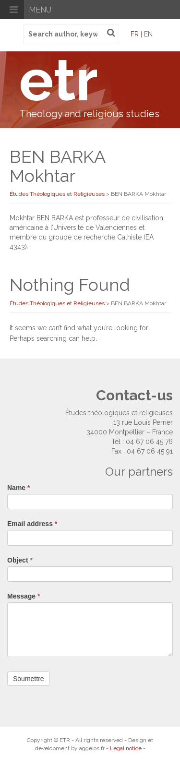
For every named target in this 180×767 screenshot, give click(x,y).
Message (23, 596)
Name (18, 487)
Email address (32, 523)
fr (135, 34)
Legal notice (126, 748)
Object (20, 560)
